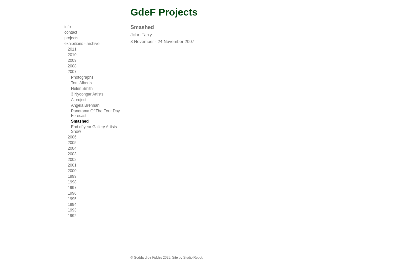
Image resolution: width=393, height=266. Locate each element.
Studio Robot (192, 257)
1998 (72, 182)
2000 (72, 171)
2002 (72, 159)
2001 (72, 165)
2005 (72, 142)
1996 (72, 193)
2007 (72, 71)
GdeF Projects (163, 12)
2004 (72, 148)
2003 (72, 154)
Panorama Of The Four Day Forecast (95, 113)
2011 (72, 49)
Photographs (82, 77)
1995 (72, 199)
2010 (72, 55)
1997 (72, 187)
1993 (72, 210)
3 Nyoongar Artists (87, 94)
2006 (72, 137)
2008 (72, 66)
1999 (72, 176)
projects (71, 38)
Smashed (80, 121)
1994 (72, 204)
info (67, 26)
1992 (72, 215)
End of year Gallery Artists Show (94, 129)
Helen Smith (81, 88)
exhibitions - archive (81, 43)
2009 (72, 60)
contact (70, 32)
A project (79, 99)
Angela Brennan (85, 105)
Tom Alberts (81, 83)
